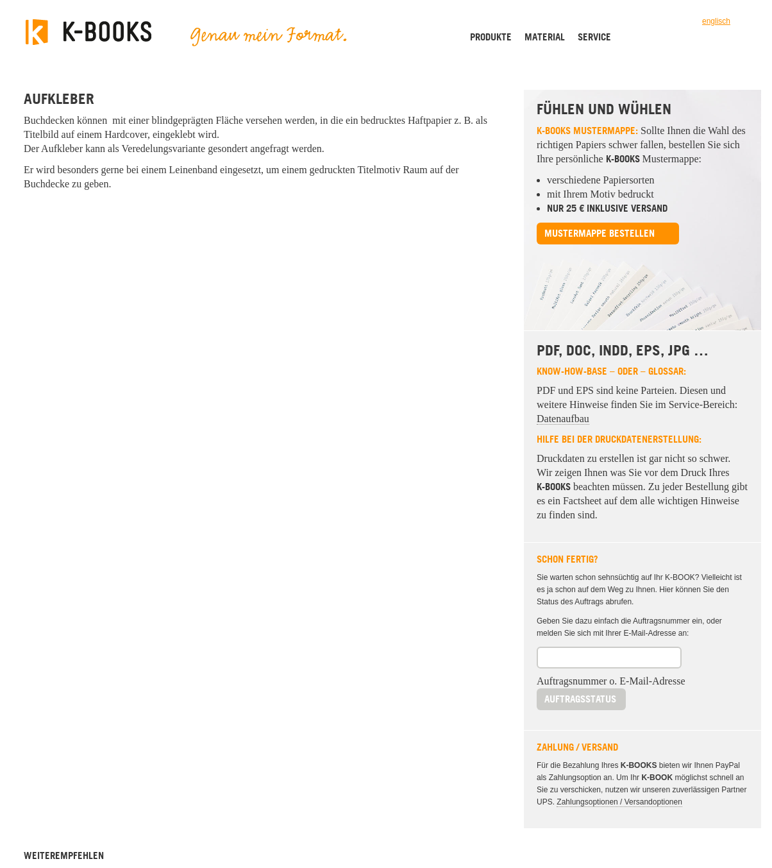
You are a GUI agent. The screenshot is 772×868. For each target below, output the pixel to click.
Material (544, 37)
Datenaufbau (563, 418)
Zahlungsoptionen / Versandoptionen (619, 801)
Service (594, 37)
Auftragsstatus (580, 699)
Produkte (491, 37)
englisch (716, 21)
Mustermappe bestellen (599, 233)
